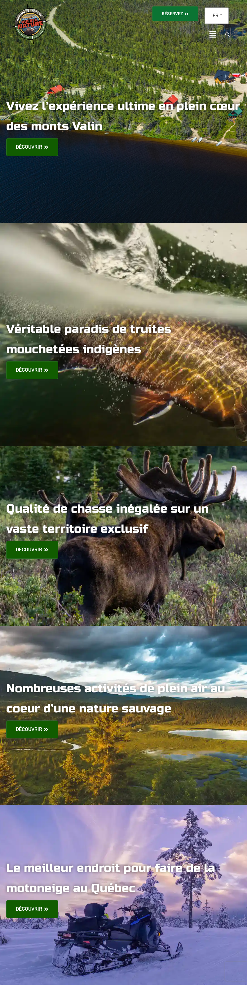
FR (215, 16)
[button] (213, 35)
